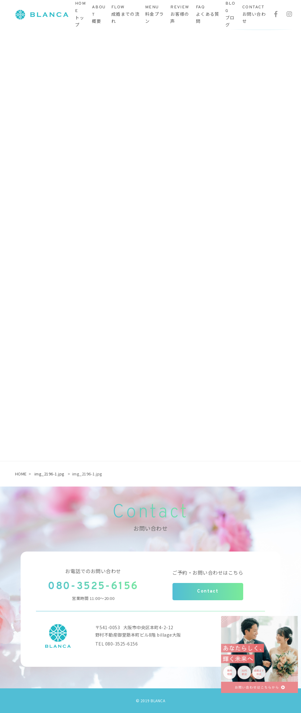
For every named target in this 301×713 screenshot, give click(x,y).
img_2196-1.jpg (49, 474)
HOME (21, 474)
